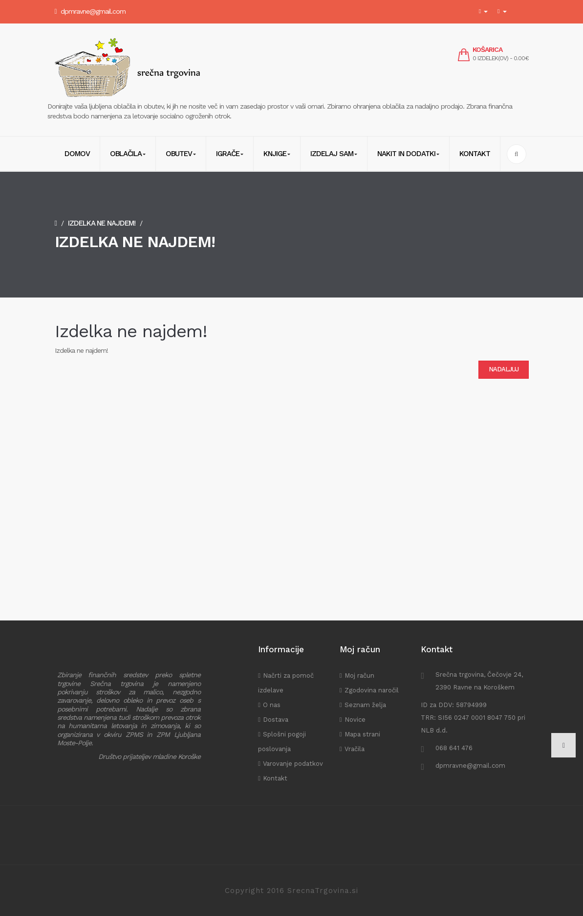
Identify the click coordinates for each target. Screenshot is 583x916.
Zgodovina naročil (372, 690)
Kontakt (275, 778)
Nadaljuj (503, 369)
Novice (355, 719)
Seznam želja (365, 705)
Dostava (275, 719)
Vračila (355, 749)
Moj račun (359, 675)
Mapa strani (362, 734)
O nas (272, 705)
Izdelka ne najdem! (101, 223)
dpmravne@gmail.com (93, 11)
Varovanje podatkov (293, 763)
